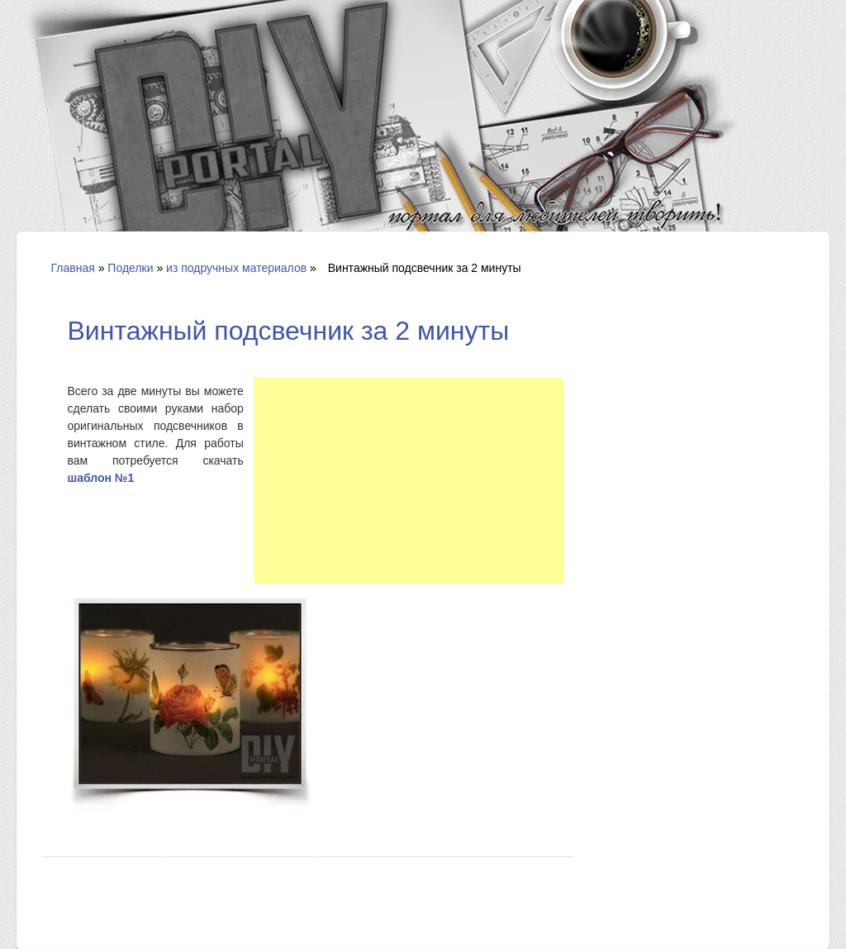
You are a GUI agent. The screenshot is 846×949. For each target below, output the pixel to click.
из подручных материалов (236, 267)
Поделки (130, 267)
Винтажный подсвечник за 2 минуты (288, 331)
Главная (72, 267)
